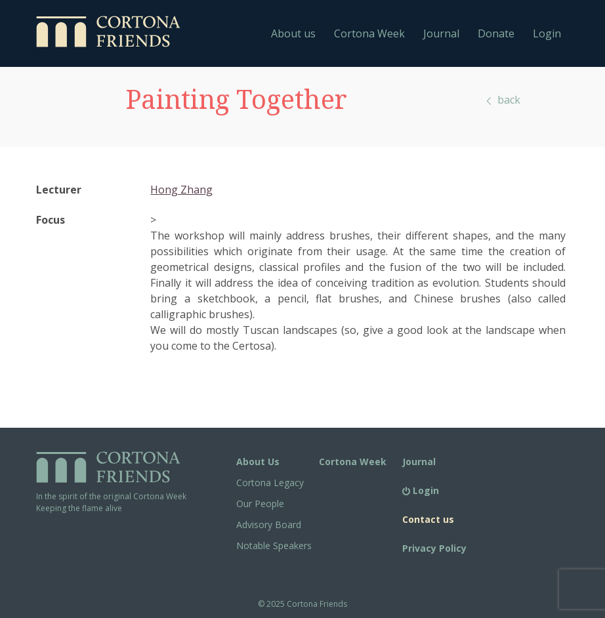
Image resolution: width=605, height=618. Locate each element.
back (502, 100)
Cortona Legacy (270, 482)
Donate (496, 33)
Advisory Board (268, 524)
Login (547, 33)
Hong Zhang (181, 189)
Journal (441, 33)
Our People (260, 503)
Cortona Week (369, 33)
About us (293, 33)
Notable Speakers (274, 545)
